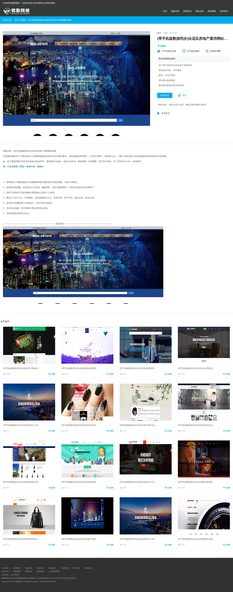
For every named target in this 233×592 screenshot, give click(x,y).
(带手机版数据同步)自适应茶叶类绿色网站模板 (24, 368)
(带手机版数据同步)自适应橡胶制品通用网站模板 (200, 539)
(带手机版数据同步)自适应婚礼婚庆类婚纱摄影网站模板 (87, 368)
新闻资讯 (187, 11)
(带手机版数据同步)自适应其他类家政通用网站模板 (84, 482)
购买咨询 (165, 95)
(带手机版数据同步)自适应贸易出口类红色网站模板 (143, 482)
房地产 (24, 20)
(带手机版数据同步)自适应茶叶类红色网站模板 (141, 425)
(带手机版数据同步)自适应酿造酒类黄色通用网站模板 (202, 482)
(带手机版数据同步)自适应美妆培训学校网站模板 (83, 425)
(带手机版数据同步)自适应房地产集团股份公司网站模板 (87, 539)
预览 (182, 95)
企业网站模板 (54, 571)
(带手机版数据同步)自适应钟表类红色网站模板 (199, 425)
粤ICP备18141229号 (48, 582)
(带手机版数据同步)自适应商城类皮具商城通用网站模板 (28, 539)
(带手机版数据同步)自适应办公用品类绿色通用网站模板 (203, 368)
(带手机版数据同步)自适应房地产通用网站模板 (50, 20)
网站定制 (199, 11)
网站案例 (212, 11)
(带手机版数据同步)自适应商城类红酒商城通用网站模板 (28, 482)
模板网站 (28, 571)
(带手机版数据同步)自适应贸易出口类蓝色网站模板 (26, 425)
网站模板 (17, 571)
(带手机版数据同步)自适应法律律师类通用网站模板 (143, 368)
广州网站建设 (24, 156)
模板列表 (175, 11)
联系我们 (224, 11)
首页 (165, 11)
